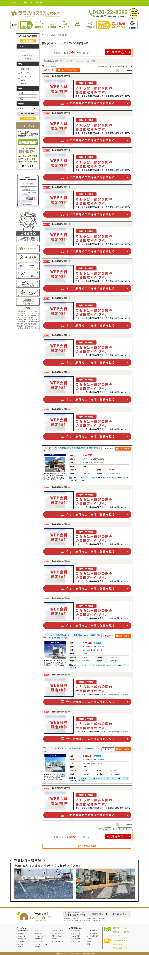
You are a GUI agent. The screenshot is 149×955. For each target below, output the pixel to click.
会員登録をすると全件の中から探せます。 (92, 52)
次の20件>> (128, 70)
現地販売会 (38, 939)
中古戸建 (52, 24)
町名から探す (22, 936)
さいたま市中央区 (76, 939)
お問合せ (54, 939)
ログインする (27, 166)
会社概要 (132, 25)
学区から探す (22, 939)
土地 (77, 24)
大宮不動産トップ (23, 931)
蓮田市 (89, 944)
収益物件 (90, 24)
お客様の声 (38, 933)
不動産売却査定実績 (120, 948)
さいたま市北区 (75, 933)
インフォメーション (41, 944)
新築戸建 (39, 24)
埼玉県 (21, 51)
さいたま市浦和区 (76, 941)
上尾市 (89, 939)
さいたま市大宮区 (76, 931)
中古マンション (80, 61)
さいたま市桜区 (92, 931)
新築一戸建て (59, 61)
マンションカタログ (58, 933)
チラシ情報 (38, 941)
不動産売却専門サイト (121, 940)
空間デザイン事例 (57, 931)
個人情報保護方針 (57, 941)
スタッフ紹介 (39, 931)
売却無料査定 (117, 944)
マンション (64, 24)
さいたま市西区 (75, 936)
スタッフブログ (40, 936)
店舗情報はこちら (98, 914)
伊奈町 (89, 941)
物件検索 (21, 933)
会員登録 (21, 941)
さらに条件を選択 (28, 113)
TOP (14, 25)
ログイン (21, 944)
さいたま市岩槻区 (92, 936)
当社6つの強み (56, 936)
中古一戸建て (69, 61)
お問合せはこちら (119, 914)
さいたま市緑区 (92, 933)
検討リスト (21, 947)
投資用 (93, 61)
